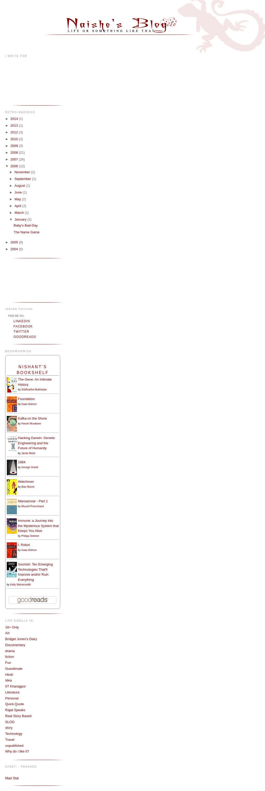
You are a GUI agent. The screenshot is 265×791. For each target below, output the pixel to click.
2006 (14, 166)
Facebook (23, 326)
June (19, 192)
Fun (8, 663)
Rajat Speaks (15, 710)
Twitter (21, 331)
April (18, 206)
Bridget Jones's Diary (21, 639)
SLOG (10, 722)
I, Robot (24, 545)
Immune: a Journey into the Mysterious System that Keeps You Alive (38, 526)
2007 (14, 159)
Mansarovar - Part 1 (33, 501)
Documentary (15, 645)
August (20, 186)
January (21, 219)
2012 (14, 132)
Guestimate (13, 669)
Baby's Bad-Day (26, 225)
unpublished (14, 746)
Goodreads (25, 337)
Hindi (9, 675)
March (20, 213)
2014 (14, 119)
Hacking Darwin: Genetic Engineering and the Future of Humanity (36, 443)
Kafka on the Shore (32, 418)
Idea (8, 680)
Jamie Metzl (28, 453)
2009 (14, 146)
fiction (9, 657)
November (23, 172)
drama (10, 651)
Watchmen (26, 482)
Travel (10, 740)
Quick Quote (14, 704)
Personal (11, 698)
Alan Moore (28, 486)
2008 (14, 153)
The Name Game (26, 232)
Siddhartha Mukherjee (34, 389)
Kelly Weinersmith (20, 584)
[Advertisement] (21, 279)
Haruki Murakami (31, 423)
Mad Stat (12, 778)
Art (7, 633)
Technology (13, 734)
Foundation (26, 399)
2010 (14, 139)
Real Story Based (18, 716)
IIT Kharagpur (15, 686)
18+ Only (12, 627)
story (8, 728)
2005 (14, 242)
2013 (14, 125)
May (18, 199)
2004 (14, 249)
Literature (12, 692)
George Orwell (29, 467)
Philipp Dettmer (30, 536)
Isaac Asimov (29, 404)
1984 (21, 462)
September (23, 179)
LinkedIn (22, 321)
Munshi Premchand (32, 506)
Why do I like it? (17, 751)
